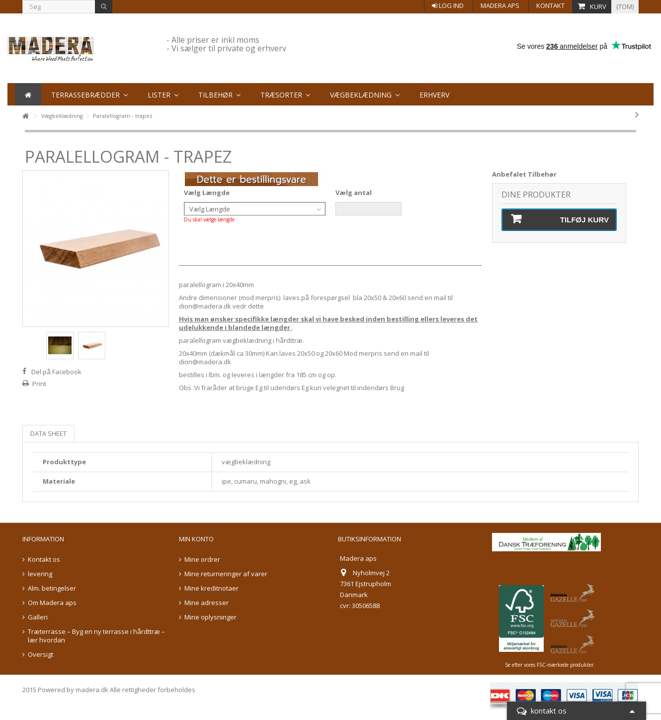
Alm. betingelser (52, 588)
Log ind (448, 5)
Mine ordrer (202, 559)
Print (39, 383)
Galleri (38, 617)
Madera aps (500, 5)
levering (40, 574)
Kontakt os (44, 559)
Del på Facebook (56, 371)
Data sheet (48, 433)
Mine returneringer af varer (225, 574)
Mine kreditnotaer (211, 588)
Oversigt (40, 654)
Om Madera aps (52, 603)
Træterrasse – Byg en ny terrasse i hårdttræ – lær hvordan (96, 635)
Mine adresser (206, 603)
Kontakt (550, 5)
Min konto (196, 538)
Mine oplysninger (210, 617)
